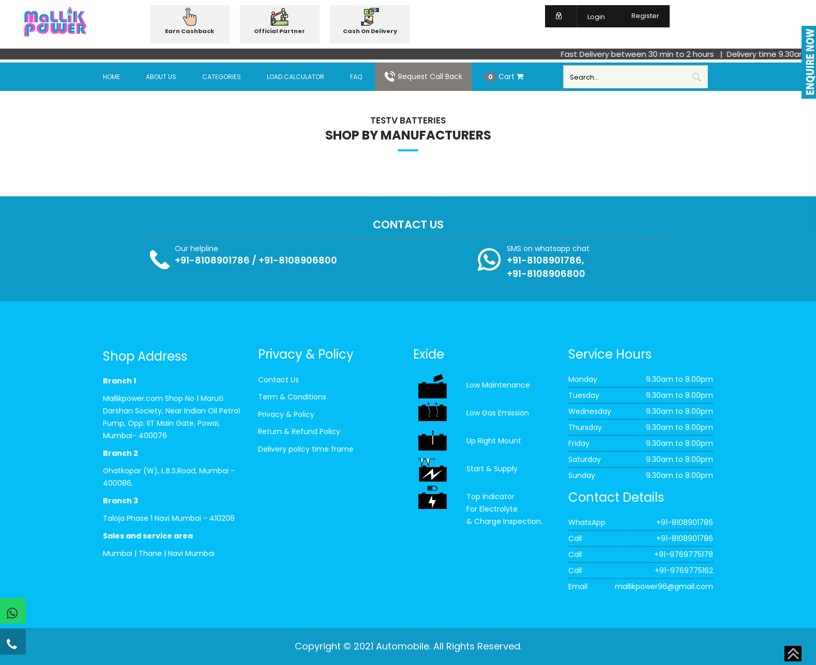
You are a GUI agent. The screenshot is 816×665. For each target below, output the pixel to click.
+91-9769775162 (684, 570)
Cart (504, 76)
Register (639, 16)
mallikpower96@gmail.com (664, 586)
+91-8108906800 (298, 260)
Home (111, 76)
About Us (161, 76)
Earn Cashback (189, 31)
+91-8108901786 (212, 260)
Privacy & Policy (286, 414)
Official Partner (279, 31)
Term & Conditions (292, 397)
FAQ (356, 76)
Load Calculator (295, 76)
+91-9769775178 (683, 554)
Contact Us (278, 380)
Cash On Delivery (370, 31)
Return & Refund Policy (299, 431)
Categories (221, 76)
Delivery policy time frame (306, 449)
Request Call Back (423, 76)
